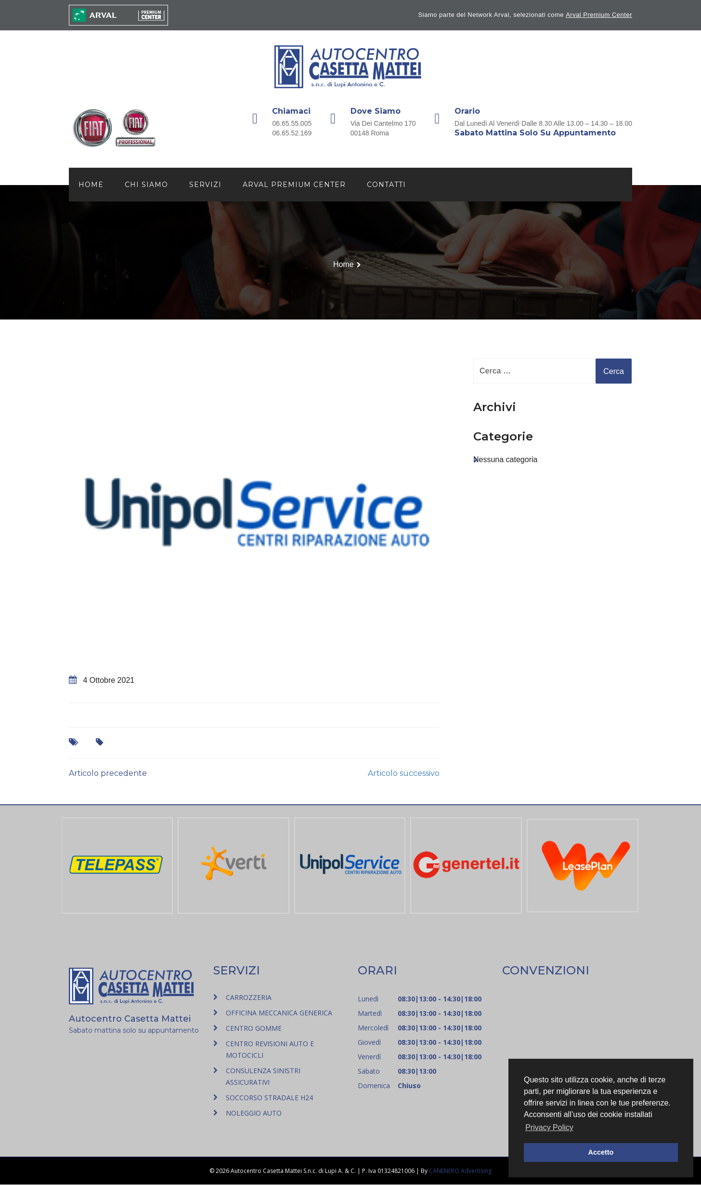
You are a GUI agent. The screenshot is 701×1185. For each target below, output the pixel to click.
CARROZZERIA (249, 997)
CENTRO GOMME (254, 1028)
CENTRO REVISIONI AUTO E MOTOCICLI (270, 1049)
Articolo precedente (108, 773)
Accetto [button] (601, 1152)
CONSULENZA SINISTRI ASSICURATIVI (263, 1076)
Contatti (386, 185)
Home (91, 185)
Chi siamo (146, 185)
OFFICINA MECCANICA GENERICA (279, 1013)
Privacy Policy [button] (549, 1127)
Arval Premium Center (599, 14)
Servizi (205, 185)
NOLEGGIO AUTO (254, 1113)
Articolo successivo (404, 773)
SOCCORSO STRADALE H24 (269, 1098)
